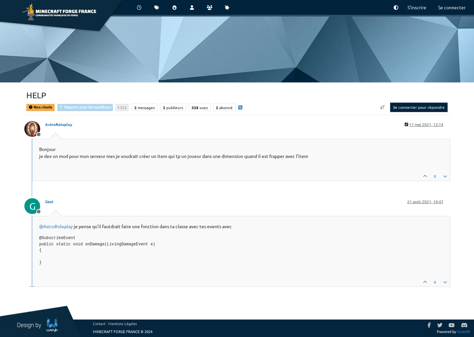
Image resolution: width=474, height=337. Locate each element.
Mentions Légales (122, 323)
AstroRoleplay (58, 124)
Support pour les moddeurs (85, 106)
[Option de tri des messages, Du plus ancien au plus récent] (382, 107)
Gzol (49, 201)
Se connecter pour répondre (419, 107)
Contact (99, 323)
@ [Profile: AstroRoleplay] (56, 226)
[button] (396, 7)
